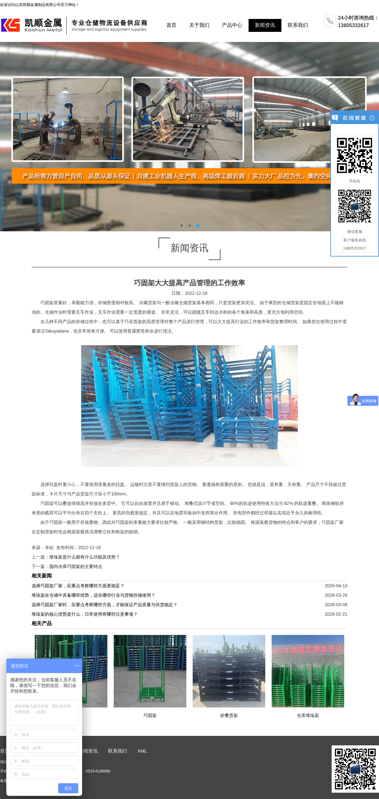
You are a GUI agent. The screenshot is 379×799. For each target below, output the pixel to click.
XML (142, 751)
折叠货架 (229, 715)
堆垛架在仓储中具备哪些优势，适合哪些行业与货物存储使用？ (93, 595)
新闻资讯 (265, 25)
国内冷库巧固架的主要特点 (75, 566)
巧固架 (150, 715)
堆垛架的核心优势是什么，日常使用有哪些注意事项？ (85, 614)
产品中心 (232, 25)
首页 (171, 25)
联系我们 (298, 25)
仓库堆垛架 (308, 715)
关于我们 (199, 25)
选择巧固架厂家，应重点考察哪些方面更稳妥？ (78, 585)
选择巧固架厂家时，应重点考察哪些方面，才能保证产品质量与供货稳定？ (104, 604)
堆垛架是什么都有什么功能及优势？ (84, 556)
